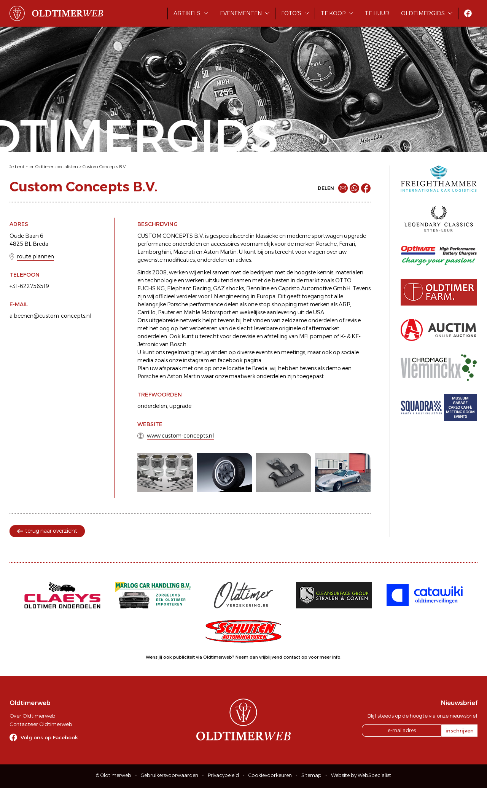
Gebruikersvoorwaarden (169, 775)
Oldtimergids (423, 13)
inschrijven (460, 731)
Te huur (377, 13)
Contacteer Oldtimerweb (41, 724)
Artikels (187, 13)
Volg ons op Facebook (49, 737)
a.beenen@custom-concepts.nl (50, 315)
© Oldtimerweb (113, 775)
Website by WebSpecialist (361, 775)
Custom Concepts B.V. (104, 166)
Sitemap (311, 775)
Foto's (291, 13)
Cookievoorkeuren (270, 775)
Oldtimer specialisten (56, 166)
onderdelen (152, 406)
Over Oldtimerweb (32, 716)
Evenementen (241, 13)
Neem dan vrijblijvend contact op (271, 657)
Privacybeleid (223, 775)
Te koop (333, 13)
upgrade (180, 406)
